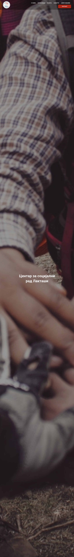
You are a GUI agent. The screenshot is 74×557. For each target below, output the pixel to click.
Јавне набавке (65, 3)
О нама (33, 3)
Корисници (41, 3)
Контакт (64, 6)
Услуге (49, 3)
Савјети (56, 3)
